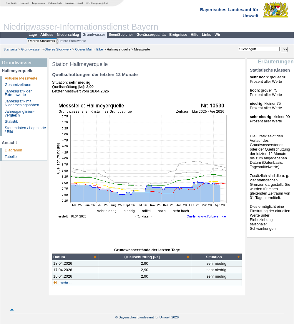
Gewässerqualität (151, 35)
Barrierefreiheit (74, 2)
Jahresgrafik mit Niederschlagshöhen (22, 103)
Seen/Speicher (121, 35)
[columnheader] (75, 257)
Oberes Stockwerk (41, 41)
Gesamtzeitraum (18, 84)
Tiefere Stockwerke (72, 41)
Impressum (38, 2)
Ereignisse (178, 35)
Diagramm (13, 150)
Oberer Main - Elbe (89, 49)
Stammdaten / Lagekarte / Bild (25, 130)
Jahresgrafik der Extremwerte (18, 93)
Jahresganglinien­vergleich (19, 113)
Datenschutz (55, 2)
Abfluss (46, 35)
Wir (217, 35)
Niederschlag (68, 35)
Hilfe (194, 35)
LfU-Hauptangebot (97, 2)
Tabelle (11, 156)
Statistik (11, 121)
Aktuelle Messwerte (21, 78)
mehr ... (65, 283)
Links (206, 35)
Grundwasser (94, 35)
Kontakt (24, 2)
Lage (33, 35)
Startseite (11, 2)
